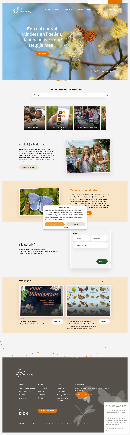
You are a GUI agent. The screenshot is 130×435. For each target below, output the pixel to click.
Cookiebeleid (64, 227)
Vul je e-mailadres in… (83, 245)
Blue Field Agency (67, 423)
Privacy (75, 423)
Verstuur (102, 261)
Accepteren (54, 224)
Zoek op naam (38, 95)
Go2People (50, 423)
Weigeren (75, 224)
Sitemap (87, 423)
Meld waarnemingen (47, 410)
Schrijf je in (82, 394)
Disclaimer (81, 423)
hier (122, 428)
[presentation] (85, 253)
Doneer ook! (42, 53)
